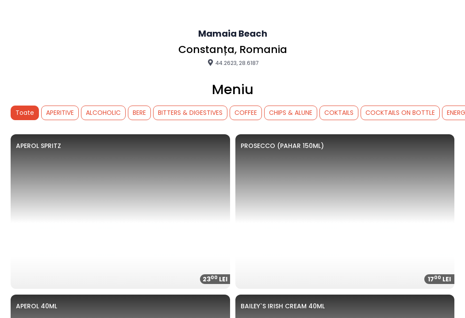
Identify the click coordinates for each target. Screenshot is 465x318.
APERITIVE (60, 112)
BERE (139, 112)
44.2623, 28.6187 (232, 62)
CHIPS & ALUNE (290, 112)
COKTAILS (339, 112)
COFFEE (245, 112)
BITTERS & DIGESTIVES (190, 112)
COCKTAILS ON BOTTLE (400, 112)
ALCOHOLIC (103, 112)
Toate (24, 112)
